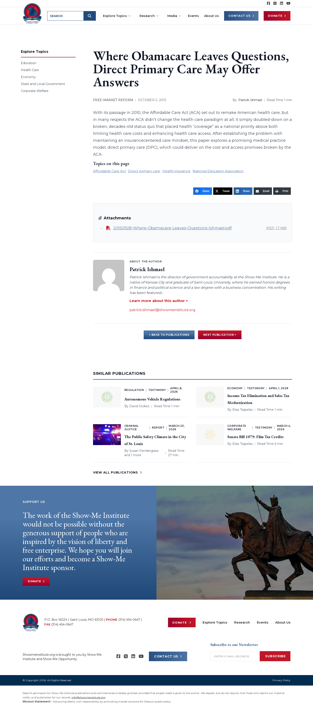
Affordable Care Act (109, 171)
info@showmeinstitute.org (88, 697)
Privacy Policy (281, 680)
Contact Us (241, 16)
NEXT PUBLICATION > (219, 334)
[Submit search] (90, 16)
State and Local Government (43, 84)
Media (174, 16)
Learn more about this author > (159, 301)
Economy (28, 77)
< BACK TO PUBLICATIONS (169, 334)
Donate (277, 16)
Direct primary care (144, 171)
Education (28, 63)
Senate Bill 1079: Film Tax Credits (255, 436)
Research (149, 16)
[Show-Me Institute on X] (274, 3)
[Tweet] (222, 191)
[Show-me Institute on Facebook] (268, 3)
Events (193, 16)
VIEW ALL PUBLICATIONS (117, 472)
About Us (211, 16)
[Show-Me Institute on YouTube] (288, 3)
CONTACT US (168, 656)
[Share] (202, 191)
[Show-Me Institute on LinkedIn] (281, 3)
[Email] (263, 191)
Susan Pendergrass (143, 451)
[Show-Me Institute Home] (33, 12)
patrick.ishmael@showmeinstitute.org (162, 310)
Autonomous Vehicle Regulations (152, 399)
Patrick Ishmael (250, 100)
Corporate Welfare (34, 91)
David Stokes (139, 406)
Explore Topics (117, 16)
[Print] (282, 191)
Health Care (30, 70)
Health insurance (176, 171)
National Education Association (218, 171)
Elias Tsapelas (242, 410)
